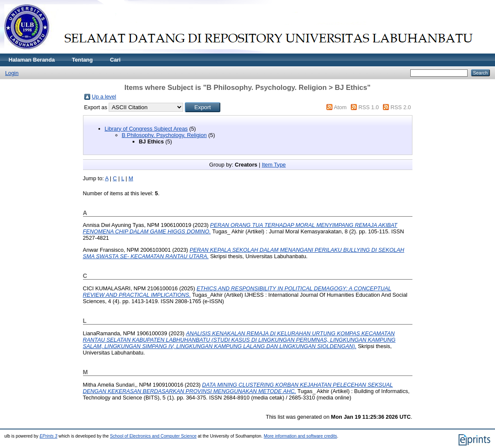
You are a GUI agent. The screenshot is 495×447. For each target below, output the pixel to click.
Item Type (274, 164)
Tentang (82, 60)
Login (11, 73)
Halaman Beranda (32, 60)
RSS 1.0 (369, 107)
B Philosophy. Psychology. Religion (164, 135)
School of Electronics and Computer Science (153, 436)
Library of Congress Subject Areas (146, 128)
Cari (115, 60)
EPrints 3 (49, 436)
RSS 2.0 (401, 107)
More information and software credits (300, 436)
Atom (340, 107)
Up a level (104, 96)
